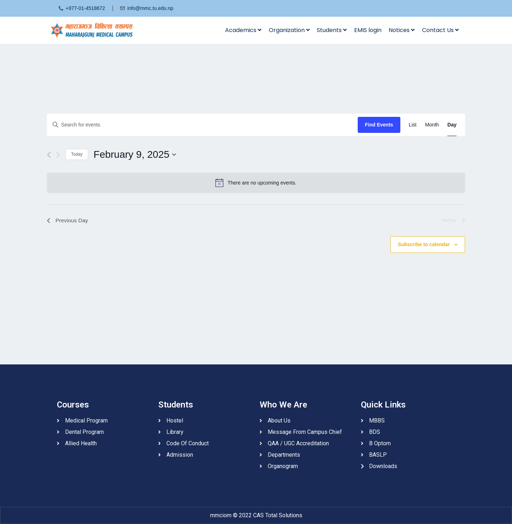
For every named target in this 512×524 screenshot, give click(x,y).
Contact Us (440, 30)
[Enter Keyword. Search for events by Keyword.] (202, 125)
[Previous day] (49, 154)
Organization (289, 30)
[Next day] (58, 154)
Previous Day (68, 221)
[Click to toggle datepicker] (135, 154)
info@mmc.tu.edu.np (150, 8)
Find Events (379, 125)
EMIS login (368, 30)
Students (332, 30)
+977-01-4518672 (85, 8)
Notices (402, 30)
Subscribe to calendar (424, 245)
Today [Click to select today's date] (76, 154)
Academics (243, 30)
